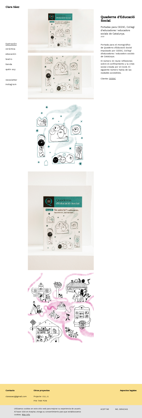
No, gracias (121, 409)
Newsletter (11, 80)
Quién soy (11, 69)
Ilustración (11, 44)
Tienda (9, 64)
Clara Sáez (12, 6)
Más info (26, 415)
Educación (11, 54)
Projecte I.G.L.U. (41, 396)
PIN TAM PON (40, 401)
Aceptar (105, 409)
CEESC (112, 78)
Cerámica (10, 49)
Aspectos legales (128, 390)
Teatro (9, 59)
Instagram (11, 84)
